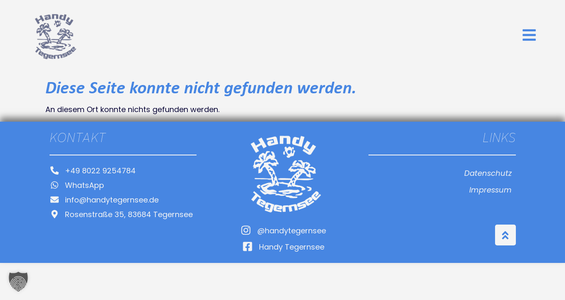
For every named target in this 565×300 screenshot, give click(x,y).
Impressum (490, 191)
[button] (18, 281)
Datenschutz (488, 174)
